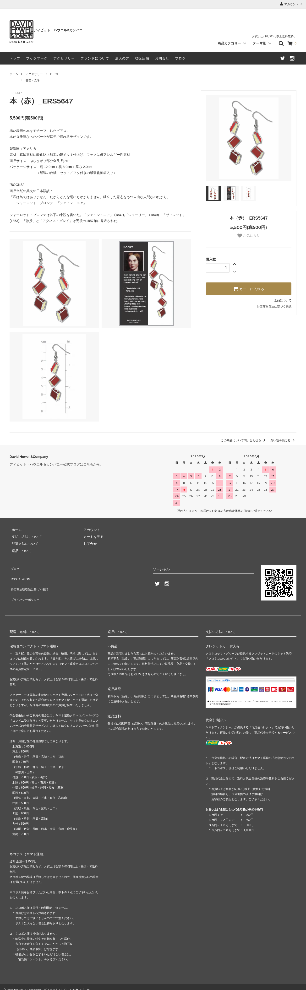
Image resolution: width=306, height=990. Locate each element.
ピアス (54, 74)
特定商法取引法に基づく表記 (31, 581)
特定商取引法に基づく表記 (274, 306)
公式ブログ (71, 464)
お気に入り (248, 235)
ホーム (14, 74)
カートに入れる (248, 288)
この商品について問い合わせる (244, 440)
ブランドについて (95, 58)
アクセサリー (64, 58)
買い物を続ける (283, 440)
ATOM (23, 574)
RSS (13, 574)
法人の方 (122, 58)
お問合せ (162, 58)
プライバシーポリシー (26, 588)
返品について (282, 300)
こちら (88, 464)
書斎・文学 (33, 80)
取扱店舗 (142, 58)
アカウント (291, 4)
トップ (15, 58)
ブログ (180, 58)
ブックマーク (37, 58)
